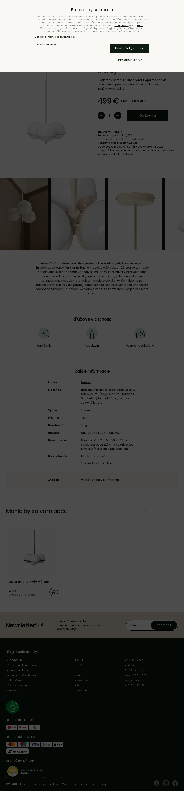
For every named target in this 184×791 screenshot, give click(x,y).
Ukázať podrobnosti (46, 44)
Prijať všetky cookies (129, 48)
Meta (140, 25)
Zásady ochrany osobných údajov (55, 37)
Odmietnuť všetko (129, 60)
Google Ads (122, 25)
